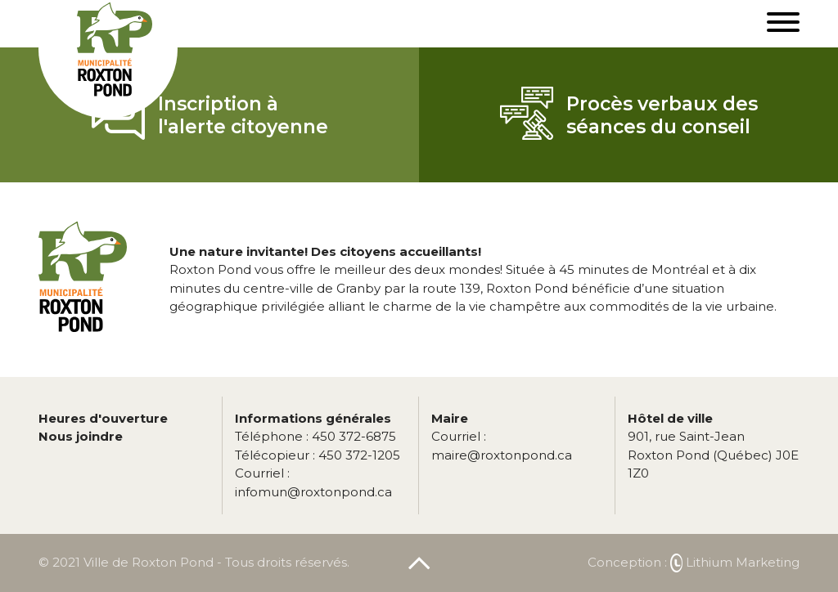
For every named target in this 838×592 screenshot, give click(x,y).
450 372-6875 (315, 436)
